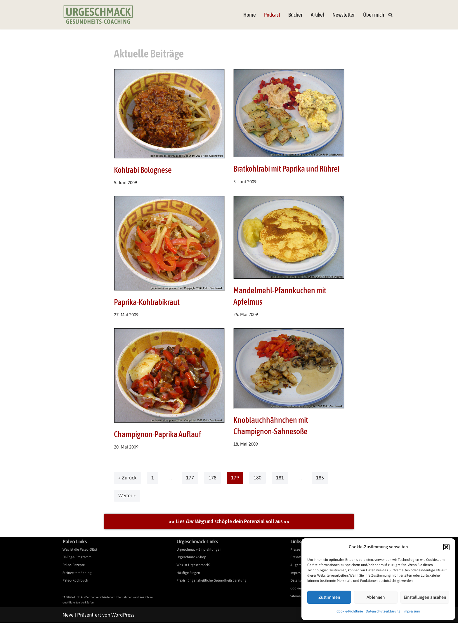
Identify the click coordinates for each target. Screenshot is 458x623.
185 (320, 478)
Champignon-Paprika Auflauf (157, 434)
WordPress (122, 615)
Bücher (295, 15)
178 (212, 478)
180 (257, 478)
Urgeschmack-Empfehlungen (198, 550)
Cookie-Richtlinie (349, 611)
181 (280, 478)
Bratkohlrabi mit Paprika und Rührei (286, 168)
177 (190, 478)
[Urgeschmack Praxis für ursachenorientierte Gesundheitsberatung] (98, 14)
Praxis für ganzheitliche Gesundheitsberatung (211, 581)
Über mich (373, 15)
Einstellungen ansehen (425, 597)
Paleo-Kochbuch (75, 581)
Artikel (317, 15)
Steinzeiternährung (77, 573)
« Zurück (127, 478)
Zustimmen (329, 597)
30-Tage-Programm (77, 557)
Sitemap (296, 596)
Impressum (411, 611)
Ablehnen (376, 597)
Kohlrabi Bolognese (143, 169)
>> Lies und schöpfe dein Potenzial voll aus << (229, 522)
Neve (68, 615)
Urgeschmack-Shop (191, 557)
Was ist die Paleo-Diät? (80, 550)
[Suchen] (390, 15)
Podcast (272, 15)
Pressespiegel (300, 557)
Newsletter (343, 15)
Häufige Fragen (188, 573)
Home (249, 15)
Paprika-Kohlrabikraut (147, 302)
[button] (446, 547)
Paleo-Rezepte (74, 565)
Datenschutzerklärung (383, 611)
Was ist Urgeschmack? (193, 565)
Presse (295, 550)
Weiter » (127, 496)
